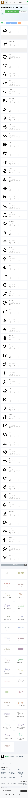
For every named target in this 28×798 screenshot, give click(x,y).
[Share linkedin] (10, 790)
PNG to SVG (3, 769)
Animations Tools (12, 771)
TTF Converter (20, 769)
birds (10, 379)
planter (10, 309)
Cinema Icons (20, 773)
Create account (12, 776)
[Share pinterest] (8, 790)
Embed (12, 23)
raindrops (11, 72)
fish (9, 133)
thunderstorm (12, 221)
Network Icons (12, 773)
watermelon (11, 41)
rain (9, 546)
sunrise (10, 89)
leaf (9, 115)
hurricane (11, 63)
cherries (10, 414)
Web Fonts (7, 756)
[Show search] (10, 2)
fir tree (10, 177)
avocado (10, 168)
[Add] (10, 32)
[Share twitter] (5, 790)
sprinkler (11, 353)
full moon (11, 300)
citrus (10, 142)
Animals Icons (3, 772)
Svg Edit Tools (12, 769)
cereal (10, 195)
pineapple (11, 335)
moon (10, 282)
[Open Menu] (14, 2)
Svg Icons (2, 2)
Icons (19, 23)
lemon (10, 432)
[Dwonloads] (17, 32)
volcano (10, 212)
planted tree (11, 511)
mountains (11, 528)
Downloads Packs (12, 11)
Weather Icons (20, 772)
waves (10, 291)
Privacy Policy (3, 777)
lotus (10, 326)
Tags (17, 756)
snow (10, 493)
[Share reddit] (3, 790)
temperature (11, 230)
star (9, 186)
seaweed (11, 361)
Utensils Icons (3, 774)
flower (10, 265)
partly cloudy (11, 98)
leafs (10, 274)
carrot (10, 203)
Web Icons (21, 756)
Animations (24, 23)
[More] (19, 32)
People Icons (3, 773)
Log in (20, 2)
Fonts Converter (3, 771)
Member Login (3, 776)
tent (10, 107)
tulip (10, 397)
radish (10, 484)
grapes (10, 537)
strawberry (11, 405)
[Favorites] (14, 32)
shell (10, 449)
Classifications (23, 11)
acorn (10, 151)
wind (10, 124)
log (9, 458)
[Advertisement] (14, 18)
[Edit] (12, 32)
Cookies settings (12, 777)
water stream (11, 441)
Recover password (21, 776)
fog (9, 159)
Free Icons (12, 756)
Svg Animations (21, 771)
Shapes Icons (11, 774)
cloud (10, 28)
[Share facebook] (1, 790)
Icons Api (20, 774)
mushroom (11, 555)
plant (10, 256)
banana (10, 80)
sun (9, 370)
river (10, 388)
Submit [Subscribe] (24, 790)
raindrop (11, 247)
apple (10, 54)
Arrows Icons (11, 772)
